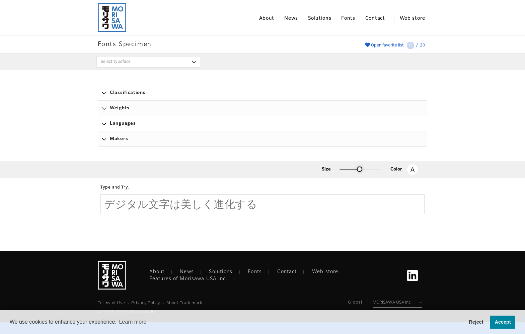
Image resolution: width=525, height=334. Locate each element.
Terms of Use (111, 303)
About (157, 271)
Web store (325, 271)
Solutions (220, 271)
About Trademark (184, 303)
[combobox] (148, 62)
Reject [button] (476, 322)
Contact (287, 271)
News (187, 271)
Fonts (255, 271)
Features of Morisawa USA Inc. (188, 278)
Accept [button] (503, 322)
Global (355, 303)
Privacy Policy (145, 303)
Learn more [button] (132, 322)
